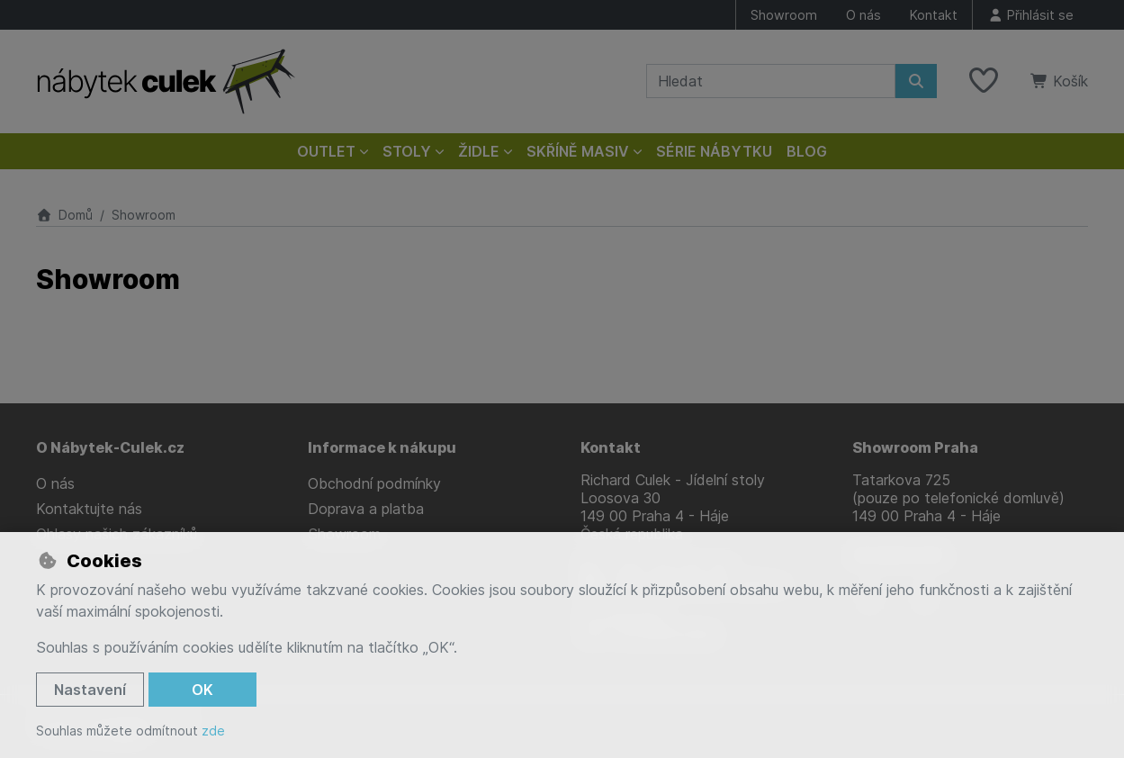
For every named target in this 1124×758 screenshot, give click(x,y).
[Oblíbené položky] (983, 81)
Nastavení (90, 690)
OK (202, 690)
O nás (863, 15)
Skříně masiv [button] (577, 151)
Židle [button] (478, 151)
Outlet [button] (326, 151)
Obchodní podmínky (374, 483)
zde (213, 730)
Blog (807, 151)
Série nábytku (714, 151)
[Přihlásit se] (1030, 15)
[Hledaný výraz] (770, 81)
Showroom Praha (915, 447)
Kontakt (934, 15)
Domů (64, 214)
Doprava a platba (366, 509)
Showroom (784, 15)
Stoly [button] (406, 151)
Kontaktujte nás (89, 509)
